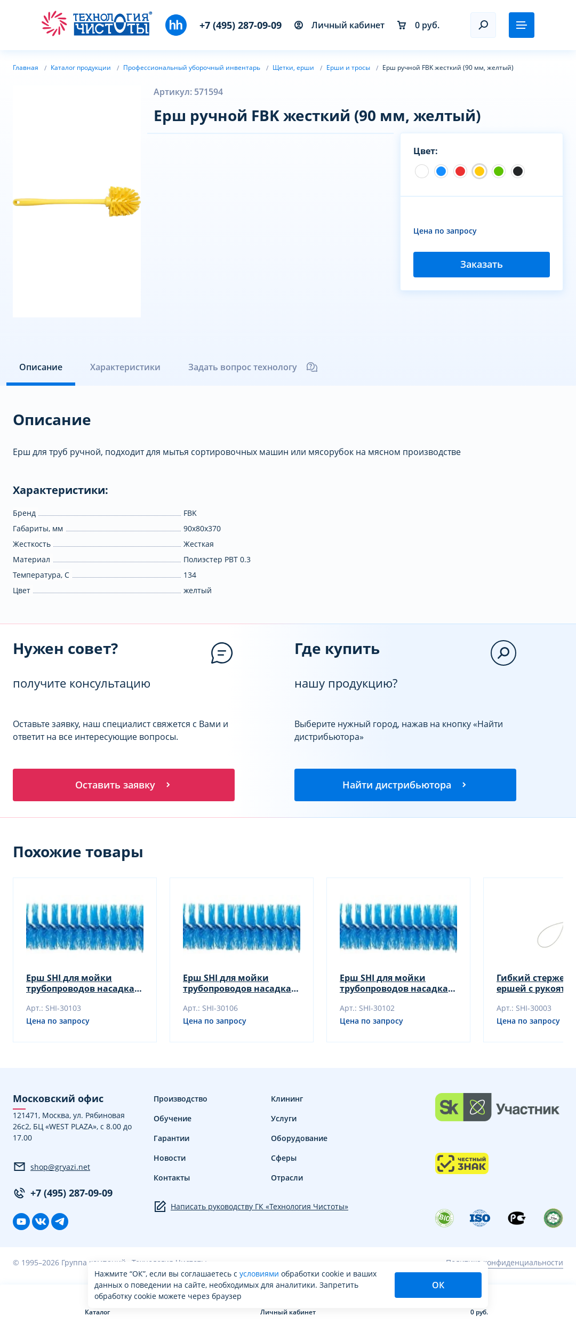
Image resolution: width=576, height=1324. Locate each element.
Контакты (172, 1179)
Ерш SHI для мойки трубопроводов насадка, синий (81, 984)
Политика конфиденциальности (504, 1264)
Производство (180, 1100)
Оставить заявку (123, 785)
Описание (40, 367)
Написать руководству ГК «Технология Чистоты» (251, 1208)
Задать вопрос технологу (253, 367)
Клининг (287, 1100)
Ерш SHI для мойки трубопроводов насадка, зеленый (395, 984)
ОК (438, 1285)
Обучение (172, 1120)
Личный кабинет (339, 25)
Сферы (284, 1159)
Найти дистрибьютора (405, 785)
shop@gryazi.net (51, 1168)
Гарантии (171, 1140)
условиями (260, 1274)
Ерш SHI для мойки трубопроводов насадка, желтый (238, 984)
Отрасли (287, 1179)
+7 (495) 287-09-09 (240, 25)
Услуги (284, 1120)
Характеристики (125, 367)
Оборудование (299, 1140)
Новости (170, 1159)
